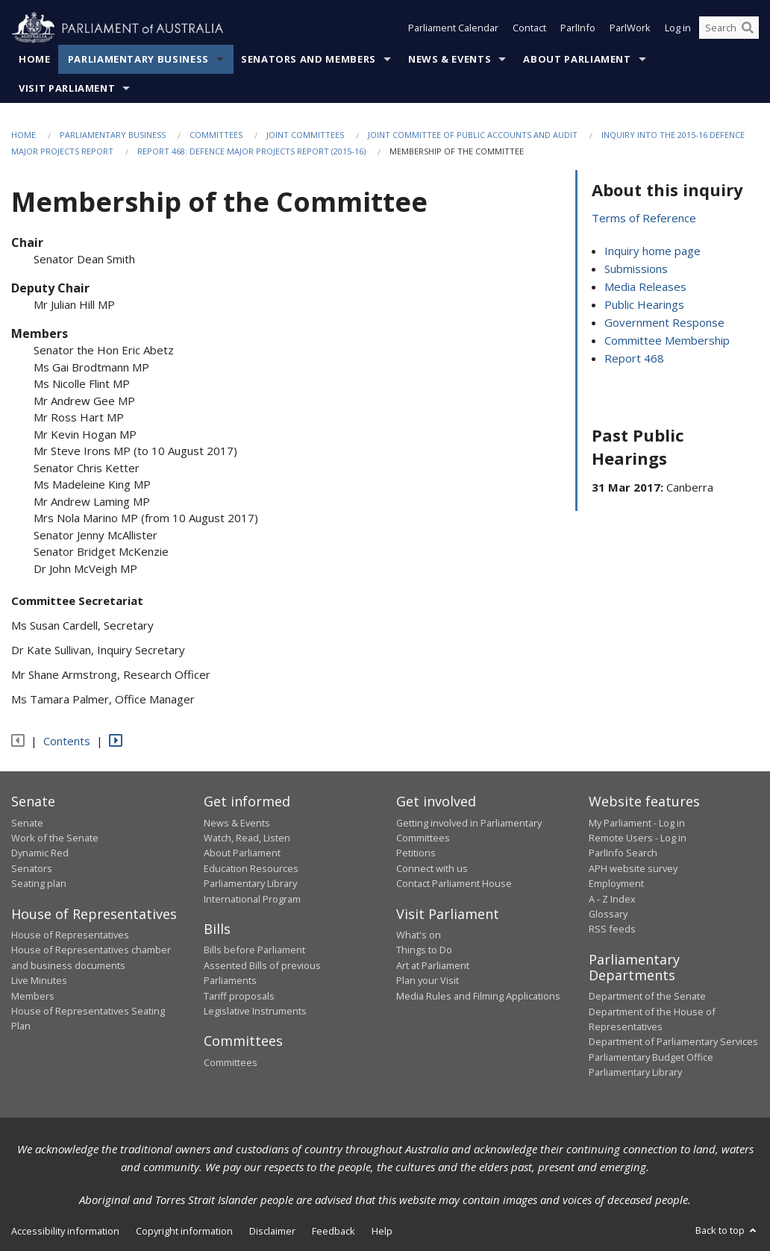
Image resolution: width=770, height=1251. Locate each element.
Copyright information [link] (184, 1231)
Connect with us (432, 868)
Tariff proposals (239, 996)
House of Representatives (70, 935)
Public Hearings (644, 305)
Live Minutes (39, 981)
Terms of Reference (644, 218)
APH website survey (633, 868)
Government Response (664, 323)
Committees (216, 134)
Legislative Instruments (255, 1011)
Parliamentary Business (138, 59)
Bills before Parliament (254, 950)
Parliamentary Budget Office (651, 1057)
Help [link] (382, 1231)
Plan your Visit (427, 981)
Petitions (416, 853)
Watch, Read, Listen (247, 837)
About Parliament (576, 59)
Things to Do (424, 950)
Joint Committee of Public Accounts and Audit (473, 134)
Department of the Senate (647, 996)
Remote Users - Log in (637, 837)
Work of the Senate (54, 837)
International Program (252, 899)
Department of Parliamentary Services (673, 1042)
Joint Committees (305, 134)
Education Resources (251, 868)
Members (32, 996)
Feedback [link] (333, 1231)
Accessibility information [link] (65, 1231)
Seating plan (38, 884)
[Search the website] (729, 28)
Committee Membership (667, 340)
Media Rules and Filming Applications (478, 996)
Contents (66, 740)
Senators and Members (308, 59)
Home (35, 59)
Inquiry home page (652, 251)
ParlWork (630, 28)
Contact (529, 28)
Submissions (636, 269)
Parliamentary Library (250, 884)
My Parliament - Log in (637, 823)
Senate (27, 823)
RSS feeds (612, 929)
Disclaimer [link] (272, 1231)
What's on (418, 935)
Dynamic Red (40, 853)
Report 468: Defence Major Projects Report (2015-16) (251, 151)
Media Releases (645, 287)
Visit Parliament (67, 88)
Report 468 (634, 358)
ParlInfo (577, 28)
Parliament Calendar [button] (453, 28)
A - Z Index (612, 899)
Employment (616, 884)
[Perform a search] (747, 28)
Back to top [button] (727, 1230)
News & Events (449, 59)
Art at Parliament (432, 965)
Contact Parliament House (454, 884)
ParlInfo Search (623, 853)
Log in (678, 28)
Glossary (608, 914)
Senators (31, 868)
